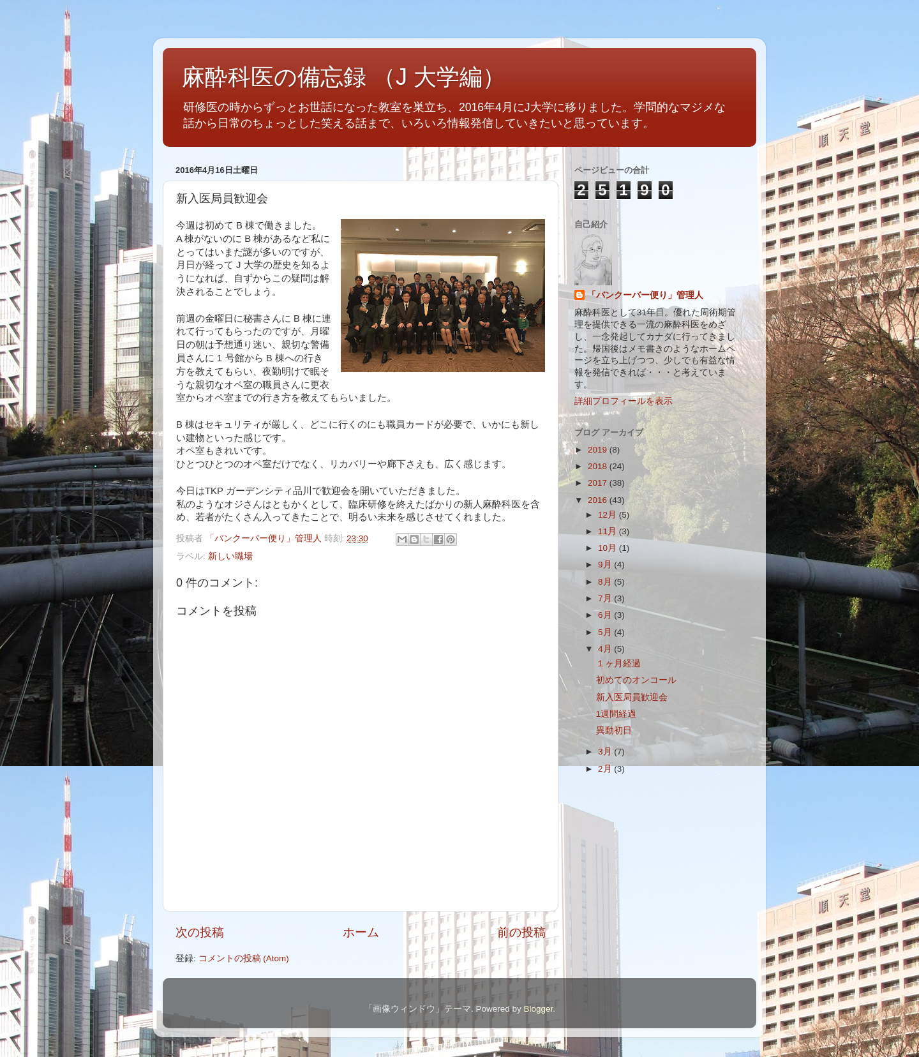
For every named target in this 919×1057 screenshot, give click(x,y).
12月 (608, 515)
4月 (606, 649)
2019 (598, 449)
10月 (608, 548)
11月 (608, 531)
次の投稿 (200, 932)
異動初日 (614, 730)
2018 (598, 466)
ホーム (361, 932)
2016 (598, 500)
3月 (606, 751)
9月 (606, 564)
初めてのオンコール (636, 680)
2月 (606, 769)
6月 (606, 615)
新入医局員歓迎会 (632, 697)
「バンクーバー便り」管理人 (645, 295)
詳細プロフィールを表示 (623, 401)
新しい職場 (230, 556)
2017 (598, 483)
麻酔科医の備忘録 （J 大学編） (343, 77)
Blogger (538, 1009)
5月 (606, 632)
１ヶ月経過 (618, 663)
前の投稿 (521, 932)
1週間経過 (616, 714)
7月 (606, 598)
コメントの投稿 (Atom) (243, 958)
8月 (606, 582)
